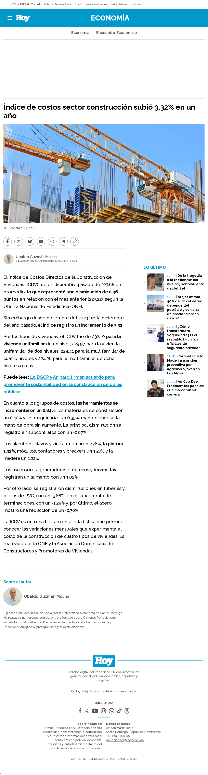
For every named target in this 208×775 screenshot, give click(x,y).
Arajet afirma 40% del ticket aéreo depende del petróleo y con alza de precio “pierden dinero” (184, 307)
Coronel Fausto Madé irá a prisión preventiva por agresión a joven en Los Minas (185, 364)
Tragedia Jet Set (41, 4)
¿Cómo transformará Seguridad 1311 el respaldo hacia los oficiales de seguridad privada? (183, 337)
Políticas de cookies (123, 759)
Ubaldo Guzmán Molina (36, 257)
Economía (110, 18)
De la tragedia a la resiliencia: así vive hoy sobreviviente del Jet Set (185, 281)
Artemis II (124, 4)
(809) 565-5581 (122, 736)
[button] (9, 18)
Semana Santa (63, 4)
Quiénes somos (98, 759)
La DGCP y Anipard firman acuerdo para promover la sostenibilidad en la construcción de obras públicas (62, 384)
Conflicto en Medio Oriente (90, 4)
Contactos (78, 759)
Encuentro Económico (116, 32)
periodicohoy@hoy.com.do (125, 740)
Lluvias (137, 4)
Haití (112, 4)
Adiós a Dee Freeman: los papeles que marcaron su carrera (185, 387)
